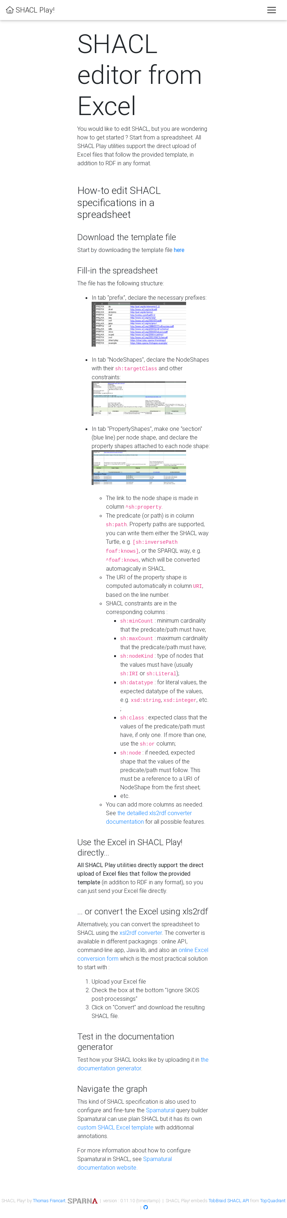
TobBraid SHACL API (229, 1201)
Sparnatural (160, 1110)
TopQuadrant (273, 1201)
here (179, 249)
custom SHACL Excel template (115, 1127)
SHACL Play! (30, 9)
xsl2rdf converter (141, 932)
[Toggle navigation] (271, 10)
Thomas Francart (49, 1201)
